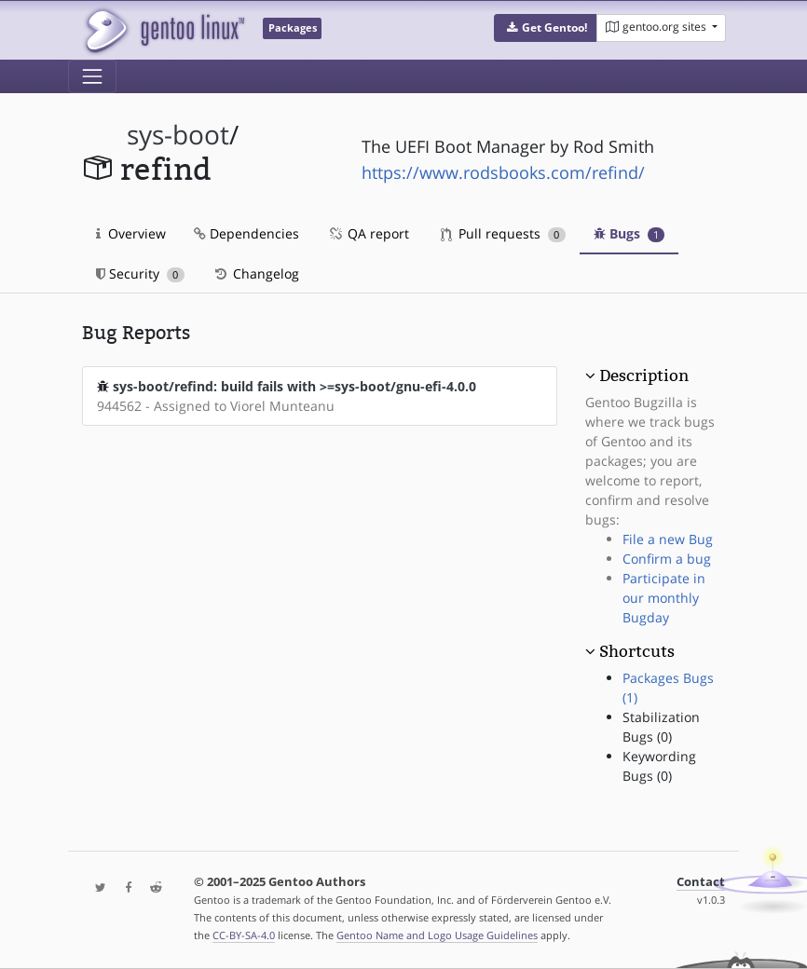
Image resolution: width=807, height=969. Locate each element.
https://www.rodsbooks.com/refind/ (503, 172)
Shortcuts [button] (637, 651)
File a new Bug (667, 539)
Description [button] (644, 375)
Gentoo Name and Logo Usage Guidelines (437, 935)
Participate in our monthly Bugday (663, 597)
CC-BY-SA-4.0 (243, 935)
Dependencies (246, 233)
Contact (701, 882)
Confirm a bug (666, 558)
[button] (545, 28)
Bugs (629, 233)
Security (140, 273)
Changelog (255, 273)
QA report (368, 233)
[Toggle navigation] (92, 76)
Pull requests (503, 233)
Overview (131, 233)
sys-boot (178, 134)
